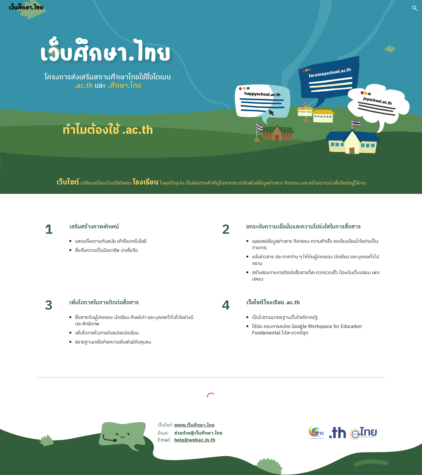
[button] (415, 8)
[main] (107, 88)
